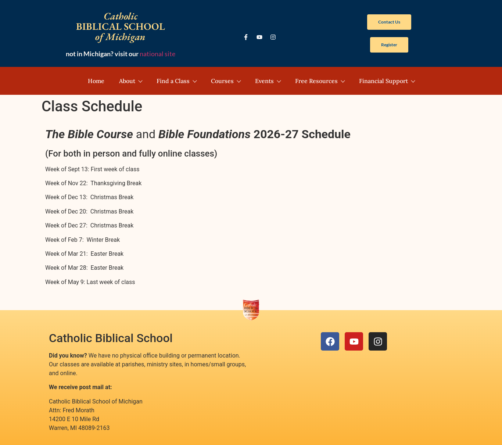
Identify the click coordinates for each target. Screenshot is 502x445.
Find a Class (176, 81)
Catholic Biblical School (111, 338)
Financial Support (387, 81)
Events (267, 81)
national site (157, 54)
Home (96, 81)
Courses (225, 81)
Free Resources (319, 81)
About (130, 81)
